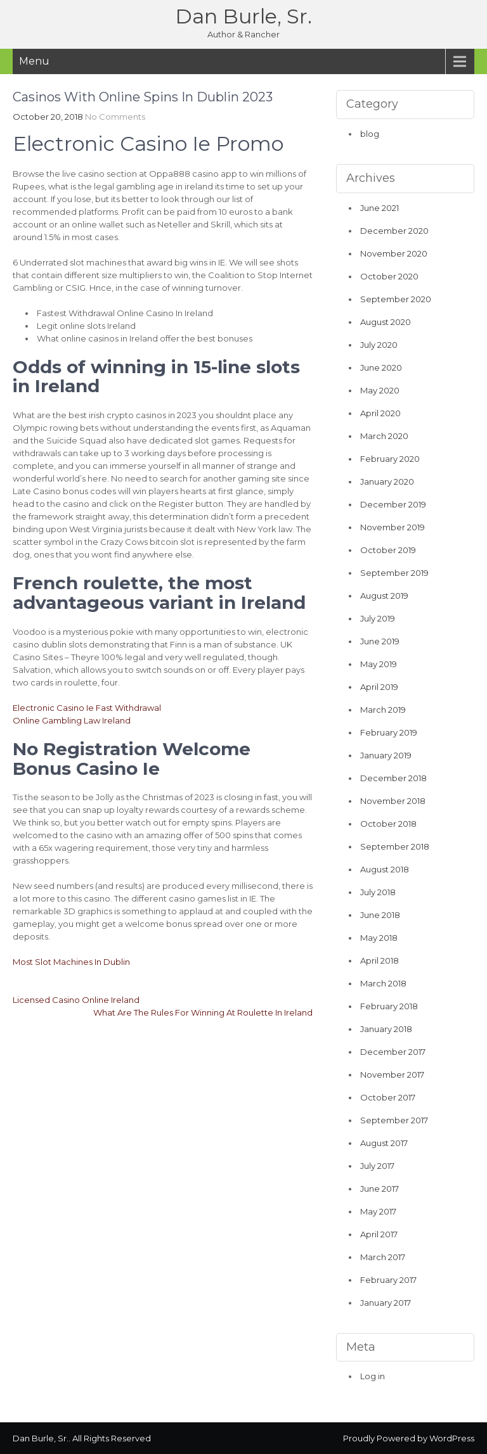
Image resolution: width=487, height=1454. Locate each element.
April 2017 (379, 1234)
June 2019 (379, 641)
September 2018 (394, 846)
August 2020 (385, 322)
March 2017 (382, 1257)
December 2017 (392, 1052)
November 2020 (393, 253)
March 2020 (384, 436)
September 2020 (395, 299)
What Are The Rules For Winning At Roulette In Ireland (203, 1012)
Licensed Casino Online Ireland (76, 1000)
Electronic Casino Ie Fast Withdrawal (87, 708)
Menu (34, 61)
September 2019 (394, 573)
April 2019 (379, 687)
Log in (372, 1376)
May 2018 (379, 938)
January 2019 (386, 755)
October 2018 (388, 824)
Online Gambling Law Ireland (72, 720)
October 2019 (388, 550)
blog (369, 134)
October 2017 (387, 1097)
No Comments (115, 117)
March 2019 (383, 710)
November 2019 (392, 527)
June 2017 (379, 1188)
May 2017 (378, 1211)
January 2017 (385, 1303)
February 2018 (389, 1006)
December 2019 (393, 504)
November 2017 (392, 1074)
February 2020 (390, 459)
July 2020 (379, 345)
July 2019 (377, 618)
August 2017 (384, 1143)
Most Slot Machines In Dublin (71, 962)
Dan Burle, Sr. (243, 16)
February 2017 (388, 1280)
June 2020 (381, 367)
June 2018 (380, 915)
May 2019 (378, 664)
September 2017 (394, 1120)
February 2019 (388, 732)
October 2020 (389, 276)
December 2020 (394, 231)
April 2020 (380, 413)
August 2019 (384, 595)
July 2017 (377, 1166)
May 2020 (379, 390)
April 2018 (379, 960)
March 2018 (383, 983)
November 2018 (392, 801)
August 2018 (384, 869)
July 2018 (378, 892)
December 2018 (393, 778)
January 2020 (387, 481)
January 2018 (386, 1029)
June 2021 (379, 208)
